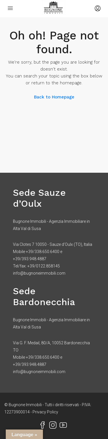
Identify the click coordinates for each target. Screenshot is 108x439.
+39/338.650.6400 (42, 251)
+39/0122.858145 (43, 266)
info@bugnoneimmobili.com (39, 273)
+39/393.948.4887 (29, 258)
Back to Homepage (54, 97)
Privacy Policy (45, 412)
